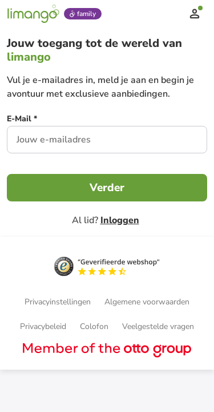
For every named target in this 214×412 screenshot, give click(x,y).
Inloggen (119, 220)
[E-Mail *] (22, 120)
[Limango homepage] (33, 13)
